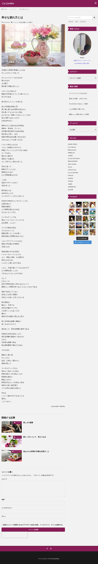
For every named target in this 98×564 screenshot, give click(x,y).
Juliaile (70, 184)
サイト (4, 516)
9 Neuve (70, 175)
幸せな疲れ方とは (24, 9)
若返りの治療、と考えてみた (78, 98)
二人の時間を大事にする (77, 109)
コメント (4, 479)
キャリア (71, 21)
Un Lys (70, 167)
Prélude (70, 181)
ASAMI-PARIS (72, 144)
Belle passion (72, 150)
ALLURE (70, 189)
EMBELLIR (71, 153)
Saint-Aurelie (72, 164)
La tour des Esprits (74, 158)
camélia (70, 155)
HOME (5, 9)
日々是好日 (29, 22)
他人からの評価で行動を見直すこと (36, 451)
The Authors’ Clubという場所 (78, 104)
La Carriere (55, 558)
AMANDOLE (72, 187)
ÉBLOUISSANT (73, 161)
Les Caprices (72, 147)
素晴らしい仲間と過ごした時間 (79, 114)
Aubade (70, 178)
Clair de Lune (72, 170)
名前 (3, 499)
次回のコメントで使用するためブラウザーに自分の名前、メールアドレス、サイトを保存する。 (33, 525)
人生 (77, 21)
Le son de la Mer (73, 172)
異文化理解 (22, 22)
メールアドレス (7, 508)
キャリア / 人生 (17, 451)
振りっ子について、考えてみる (34, 437)
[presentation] (14, 535)
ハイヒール (13, 9)
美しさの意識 (28, 422)
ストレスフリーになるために (78, 93)
